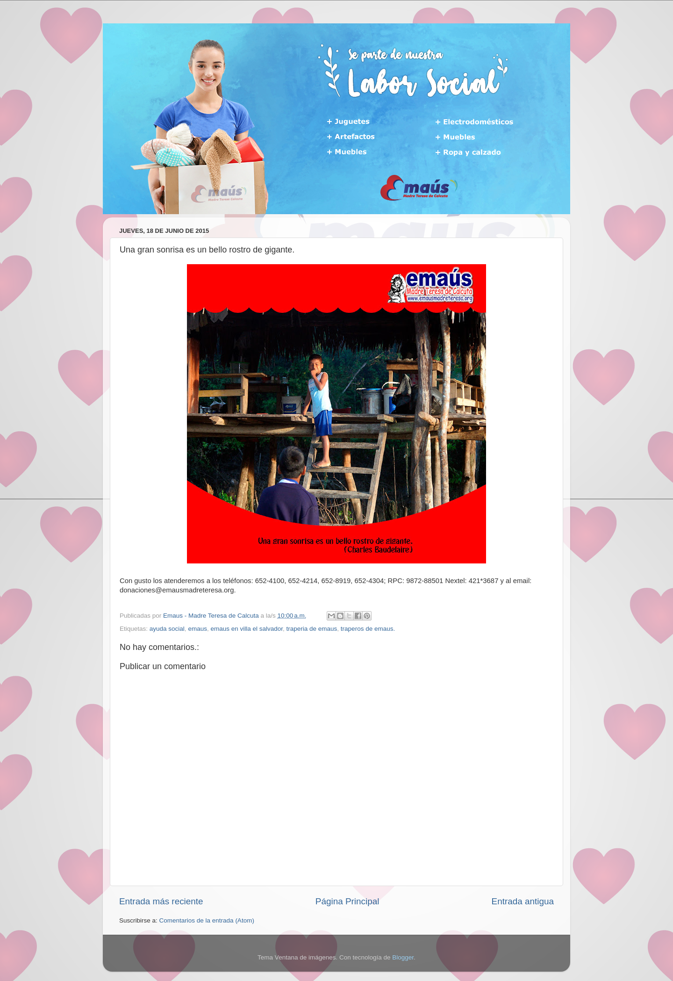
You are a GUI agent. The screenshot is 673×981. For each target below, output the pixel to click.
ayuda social (167, 628)
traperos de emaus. (368, 628)
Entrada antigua (523, 901)
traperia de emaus (311, 628)
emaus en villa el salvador (246, 628)
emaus (197, 628)
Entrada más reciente (161, 901)
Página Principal (347, 901)
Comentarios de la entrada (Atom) (206, 920)
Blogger (403, 957)
